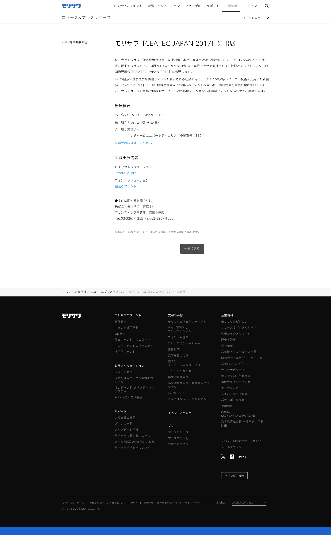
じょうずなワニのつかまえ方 (187, 399)
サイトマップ (191, 503)
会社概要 (227, 345)
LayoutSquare (125, 173)
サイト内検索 (267, 6)
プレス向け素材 (178, 438)
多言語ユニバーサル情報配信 (134, 380)
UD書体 (120, 333)
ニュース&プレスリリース (107, 291)
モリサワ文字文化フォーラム (187, 321)
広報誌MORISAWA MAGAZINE (238, 414)
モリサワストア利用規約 (140, 503)
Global (221, 502)
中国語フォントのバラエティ (134, 345)
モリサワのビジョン (234, 321)
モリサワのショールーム (184, 343)
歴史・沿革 (228, 339)
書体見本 (121, 321)
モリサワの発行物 (180, 371)
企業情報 (80, 291)
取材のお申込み (178, 444)
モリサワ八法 (230, 387)
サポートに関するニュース (132, 435)
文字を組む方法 (178, 355)
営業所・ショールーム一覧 (239, 351)
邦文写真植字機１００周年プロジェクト (188, 385)
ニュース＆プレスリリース (239, 327)
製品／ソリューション (129, 365)
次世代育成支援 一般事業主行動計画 (242, 423)
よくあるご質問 (125, 417)
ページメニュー (253, 17)
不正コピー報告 (234, 475)
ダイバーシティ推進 (234, 394)
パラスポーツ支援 (233, 400)
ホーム (66, 291)
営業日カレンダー (233, 363)
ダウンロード (124, 423)
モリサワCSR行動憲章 (236, 375)
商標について (97, 503)
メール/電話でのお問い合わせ (135, 441)
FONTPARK (176, 393)
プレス (172, 426)
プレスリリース (178, 432)
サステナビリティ (233, 369)
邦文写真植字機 (178, 377)
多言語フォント (125, 351)
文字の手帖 (175, 315)
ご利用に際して (115, 503)
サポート (121, 411)
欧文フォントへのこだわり (132, 339)
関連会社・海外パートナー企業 (242, 357)
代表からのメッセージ (236, 333)
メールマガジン (231, 447)
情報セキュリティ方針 (236, 382)
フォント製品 (124, 372)
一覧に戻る (192, 248)
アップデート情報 (126, 429)
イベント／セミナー (181, 413)
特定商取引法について (169, 503)
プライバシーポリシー (74, 503)
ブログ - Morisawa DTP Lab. (241, 441)
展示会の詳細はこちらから (133, 143)
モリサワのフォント (128, 315)
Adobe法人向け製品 (128, 397)
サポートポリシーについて (132, 447)
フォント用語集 (178, 337)
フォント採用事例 (126, 327)
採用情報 (227, 406)
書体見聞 (174, 349)
